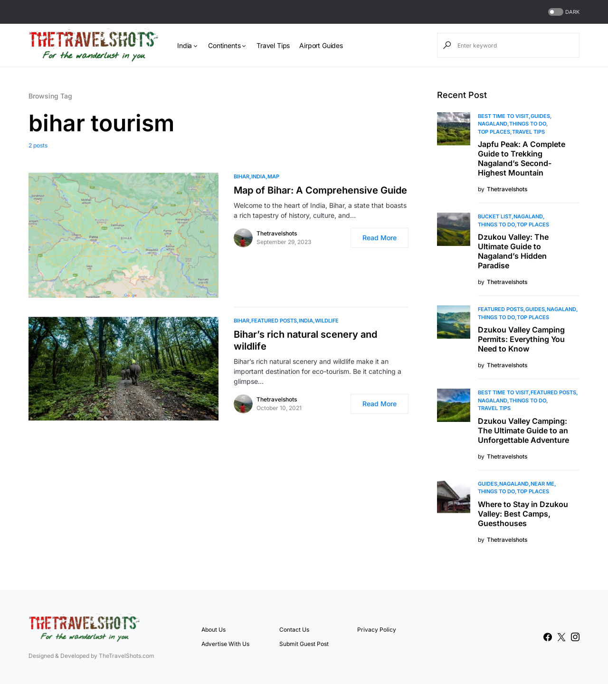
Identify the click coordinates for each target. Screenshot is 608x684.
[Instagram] (575, 637)
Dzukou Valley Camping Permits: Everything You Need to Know (521, 339)
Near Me (542, 483)
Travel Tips (528, 131)
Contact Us (294, 629)
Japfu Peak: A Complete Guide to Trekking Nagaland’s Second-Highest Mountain (521, 158)
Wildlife (327, 320)
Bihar (241, 176)
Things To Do (527, 123)
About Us (213, 629)
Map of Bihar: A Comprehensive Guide (320, 190)
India (258, 176)
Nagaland (492, 123)
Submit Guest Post (304, 643)
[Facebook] (547, 637)
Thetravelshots (276, 233)
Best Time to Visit (503, 116)
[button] (563, 12)
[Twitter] (561, 637)
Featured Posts (274, 320)
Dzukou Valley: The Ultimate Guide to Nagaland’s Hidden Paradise (513, 251)
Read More (379, 238)
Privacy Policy (376, 629)
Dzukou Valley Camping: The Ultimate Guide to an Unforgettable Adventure (523, 430)
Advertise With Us (225, 643)
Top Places (494, 131)
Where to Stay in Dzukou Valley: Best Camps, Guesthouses (523, 513)
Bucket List (495, 216)
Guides (540, 116)
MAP (273, 176)
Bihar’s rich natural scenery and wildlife (305, 340)
